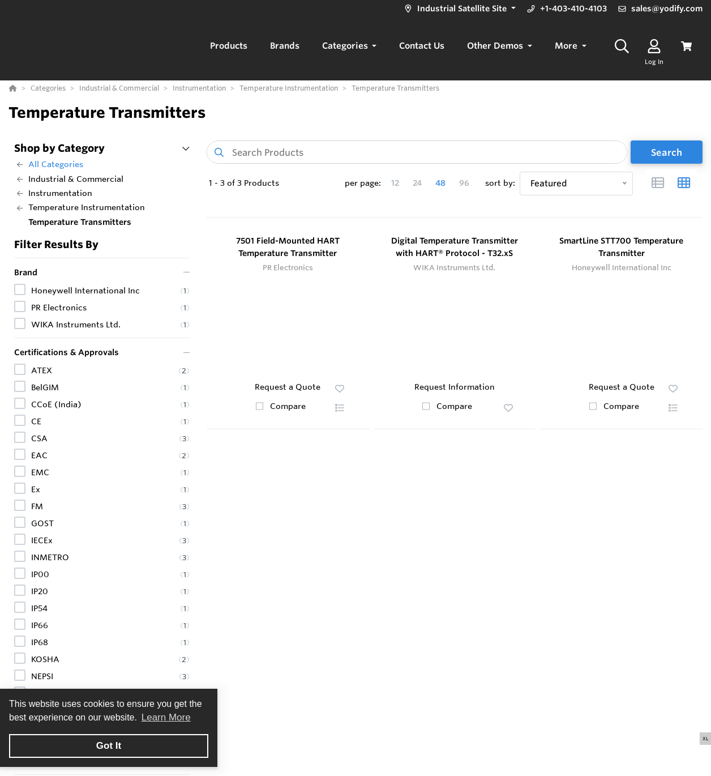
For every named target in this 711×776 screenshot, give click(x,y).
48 (440, 183)
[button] (458, 9)
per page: (363, 183)
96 (464, 183)
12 (395, 183)
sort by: (500, 183)
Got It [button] (108, 745)
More (567, 45)
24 (417, 183)
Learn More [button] (166, 717)
